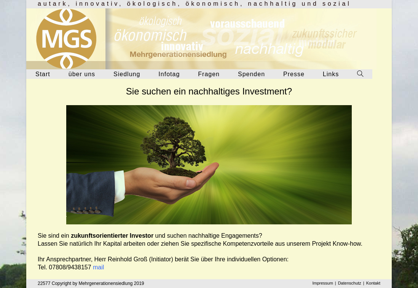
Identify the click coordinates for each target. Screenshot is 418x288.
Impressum (322, 283)
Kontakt (373, 283)
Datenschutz (349, 283)
